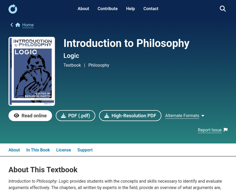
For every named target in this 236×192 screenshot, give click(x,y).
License (63, 150)
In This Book (38, 150)
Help (130, 8)
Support (85, 150)
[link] (12, 12)
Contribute (108, 8)
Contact (150, 8)
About (83, 8)
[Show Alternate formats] (184, 115)
